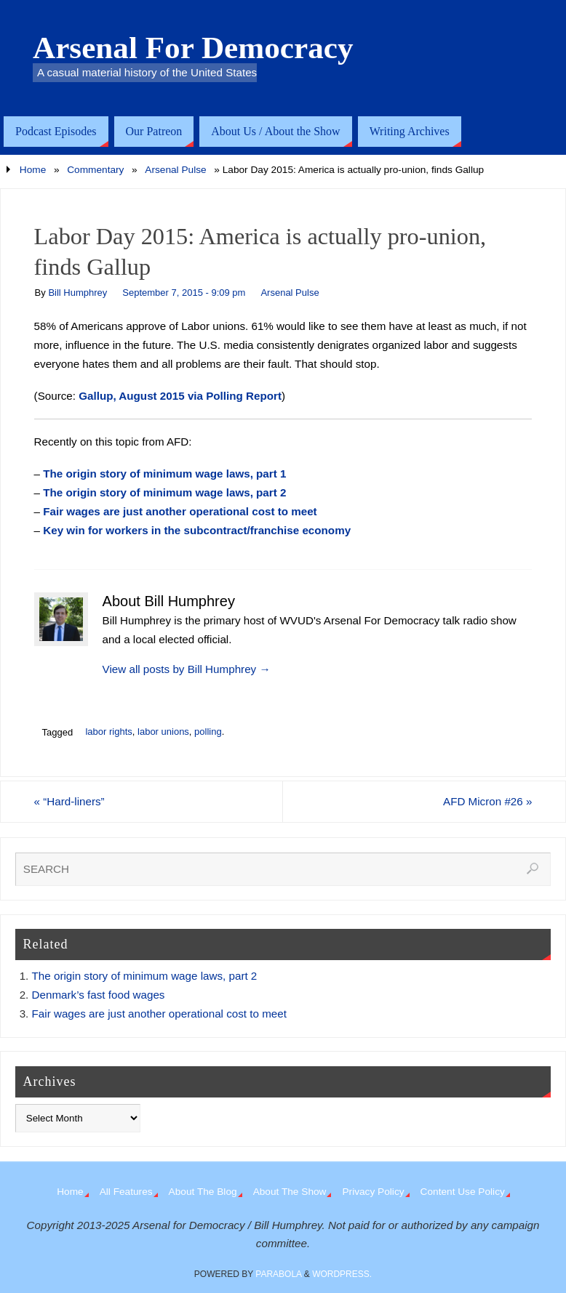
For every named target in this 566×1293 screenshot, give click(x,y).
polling (208, 731)
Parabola (278, 1274)
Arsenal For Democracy (193, 48)
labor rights (108, 731)
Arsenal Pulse (175, 169)
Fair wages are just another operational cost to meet (179, 511)
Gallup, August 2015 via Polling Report (180, 396)
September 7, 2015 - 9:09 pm (183, 292)
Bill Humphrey (77, 292)
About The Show (290, 1191)
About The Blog (203, 1191)
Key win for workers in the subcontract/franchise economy (197, 530)
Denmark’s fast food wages (98, 994)
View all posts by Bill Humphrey (187, 669)
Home (33, 169)
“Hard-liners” (69, 801)
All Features (126, 1191)
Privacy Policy (373, 1191)
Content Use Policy (462, 1191)
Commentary (95, 169)
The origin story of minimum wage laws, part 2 (164, 492)
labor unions (163, 731)
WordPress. (342, 1274)
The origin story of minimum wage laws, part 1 (164, 473)
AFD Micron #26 (487, 801)
